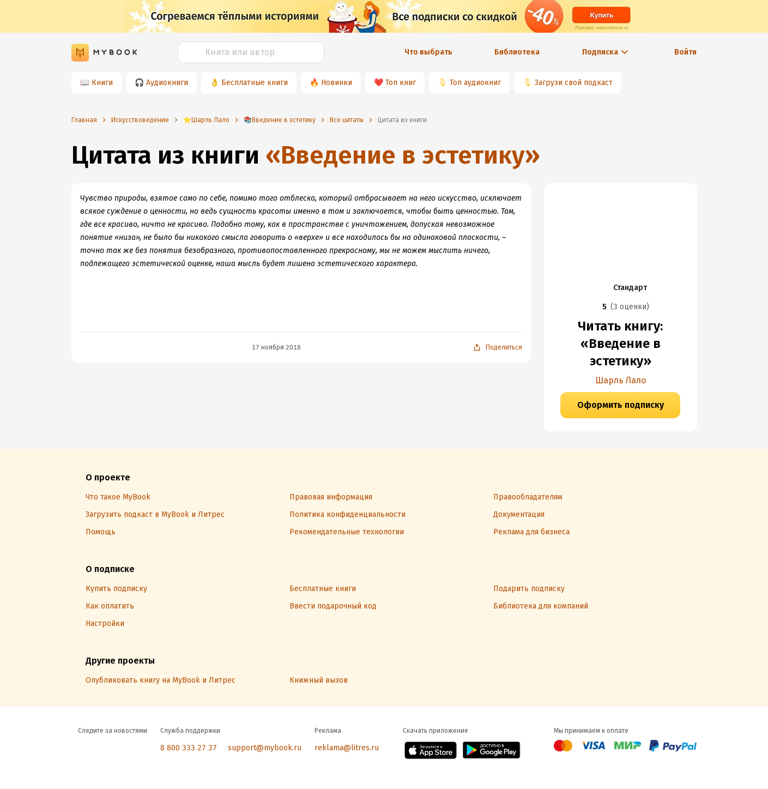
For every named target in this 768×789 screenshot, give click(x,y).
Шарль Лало (620, 380)
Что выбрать (428, 52)
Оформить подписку (620, 405)
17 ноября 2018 (276, 347)
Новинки (336, 82)
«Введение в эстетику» (402, 155)
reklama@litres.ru (347, 747)
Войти (685, 52)
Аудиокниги (167, 82)
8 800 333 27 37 (188, 747)
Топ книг (400, 82)
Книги (102, 82)
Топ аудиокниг (475, 82)
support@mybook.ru (264, 747)
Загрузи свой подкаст (574, 82)
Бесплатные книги (254, 82)
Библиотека (517, 52)
